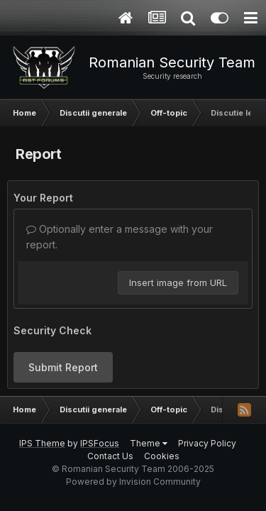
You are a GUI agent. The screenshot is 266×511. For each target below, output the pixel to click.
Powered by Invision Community (133, 481)
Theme (148, 443)
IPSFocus (99, 443)
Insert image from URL (178, 282)
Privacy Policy (207, 443)
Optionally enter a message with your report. (119, 237)
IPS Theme (42, 443)
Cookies (161, 456)
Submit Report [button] (63, 367)
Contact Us (110, 456)
